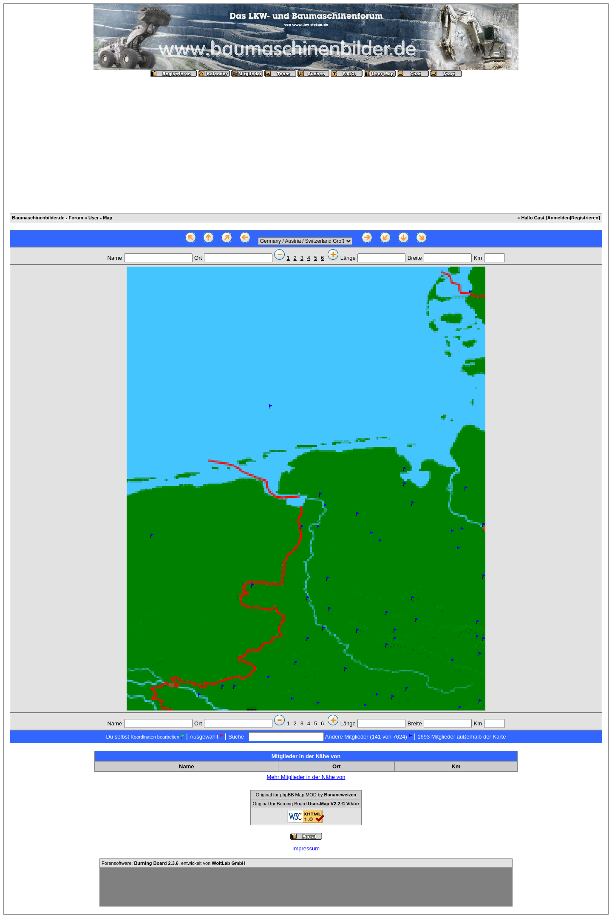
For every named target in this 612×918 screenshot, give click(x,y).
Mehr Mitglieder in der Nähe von (306, 777)
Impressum (306, 848)
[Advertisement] (306, 141)
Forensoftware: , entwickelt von (173, 863)
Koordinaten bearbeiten (154, 736)
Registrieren (584, 217)
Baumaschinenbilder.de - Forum (47, 217)
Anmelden (558, 217)
